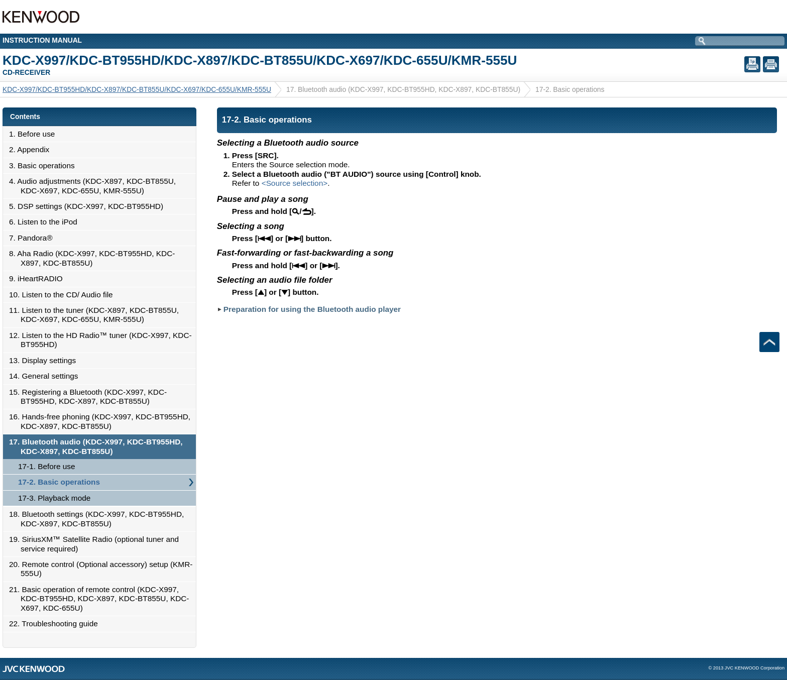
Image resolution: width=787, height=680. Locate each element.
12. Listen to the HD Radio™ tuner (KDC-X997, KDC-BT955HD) (103, 340)
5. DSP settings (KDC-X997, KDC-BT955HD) (89, 206)
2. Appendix (32, 149)
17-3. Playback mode (54, 498)
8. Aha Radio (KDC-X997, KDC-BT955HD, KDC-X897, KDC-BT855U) (95, 258)
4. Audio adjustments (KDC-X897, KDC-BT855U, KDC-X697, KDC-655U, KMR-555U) (95, 185)
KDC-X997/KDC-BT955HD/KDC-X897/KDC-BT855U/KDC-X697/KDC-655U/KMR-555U (137, 89)
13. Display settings (45, 360)
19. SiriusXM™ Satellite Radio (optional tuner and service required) (97, 543)
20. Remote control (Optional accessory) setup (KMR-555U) (103, 569)
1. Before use (35, 134)
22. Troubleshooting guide (56, 623)
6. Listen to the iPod (46, 221)
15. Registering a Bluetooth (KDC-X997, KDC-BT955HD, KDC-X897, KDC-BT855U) (91, 396)
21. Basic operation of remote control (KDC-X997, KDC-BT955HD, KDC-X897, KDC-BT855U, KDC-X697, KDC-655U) (102, 598)
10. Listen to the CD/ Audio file (64, 294)
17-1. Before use (46, 466)
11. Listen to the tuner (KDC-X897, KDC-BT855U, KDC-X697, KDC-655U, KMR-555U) (97, 314)
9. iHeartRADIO (39, 278)
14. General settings (46, 376)
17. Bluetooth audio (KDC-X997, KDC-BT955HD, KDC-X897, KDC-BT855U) (99, 446)
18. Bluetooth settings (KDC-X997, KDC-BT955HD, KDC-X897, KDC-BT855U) (99, 518)
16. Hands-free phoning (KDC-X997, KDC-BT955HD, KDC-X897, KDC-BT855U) (102, 421)
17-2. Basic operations (59, 482)
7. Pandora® (33, 238)
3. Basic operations (45, 165)
